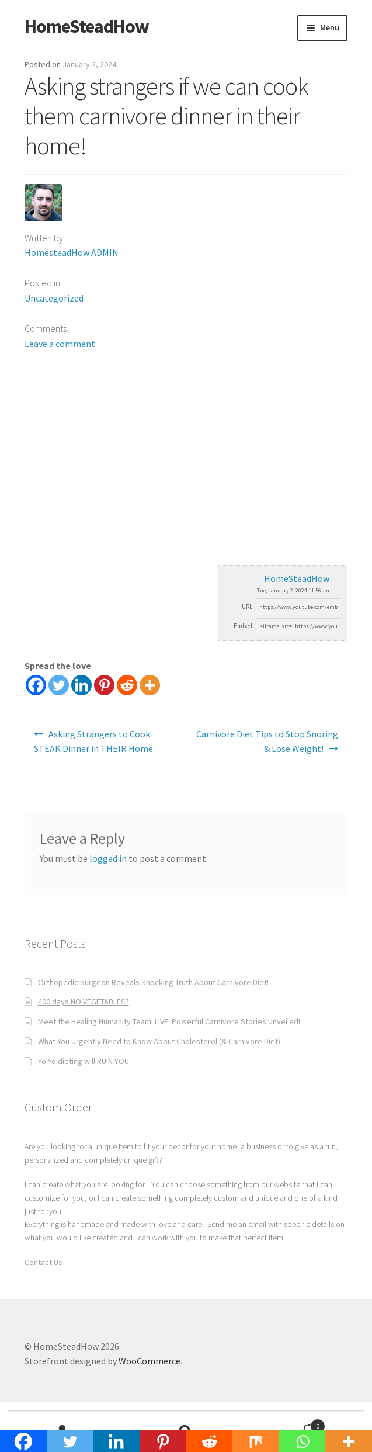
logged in (108, 858)
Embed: (244, 626)
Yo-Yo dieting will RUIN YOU (83, 1061)
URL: (248, 606)
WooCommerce (149, 1361)
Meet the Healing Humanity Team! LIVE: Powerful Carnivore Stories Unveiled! (169, 1021)
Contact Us (43, 1262)
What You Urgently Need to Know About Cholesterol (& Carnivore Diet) (159, 1041)
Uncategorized (54, 298)
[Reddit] (127, 685)
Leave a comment (60, 343)
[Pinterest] (104, 685)
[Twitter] (58, 685)
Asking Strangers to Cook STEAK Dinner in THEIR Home (93, 741)
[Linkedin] (81, 685)
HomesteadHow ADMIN (72, 252)
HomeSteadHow (87, 26)
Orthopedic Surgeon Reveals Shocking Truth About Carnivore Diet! (153, 982)
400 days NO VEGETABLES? (83, 1001)
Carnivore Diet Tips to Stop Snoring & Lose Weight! (267, 741)
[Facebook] (36, 685)
